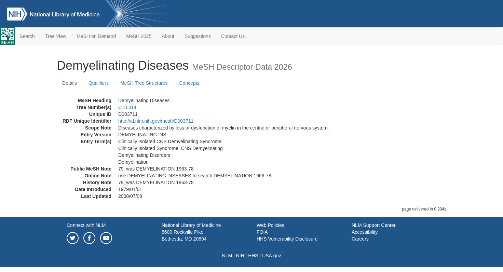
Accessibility (365, 232)
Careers (360, 239)
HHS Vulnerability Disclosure (287, 239)
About (168, 36)
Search (27, 36)
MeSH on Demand (96, 36)
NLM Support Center (373, 225)
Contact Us (233, 36)
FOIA (262, 232)
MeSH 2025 (138, 36)
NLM (227, 255)
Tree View (55, 36)
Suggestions (198, 36)
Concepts (189, 83)
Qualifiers (99, 83)
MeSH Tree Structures (144, 83)
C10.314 (127, 107)
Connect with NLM (86, 225)
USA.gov (271, 255)
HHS (253, 255)
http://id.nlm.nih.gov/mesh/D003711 (155, 121)
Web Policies (270, 225)
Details (69, 83)
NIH (240, 255)
